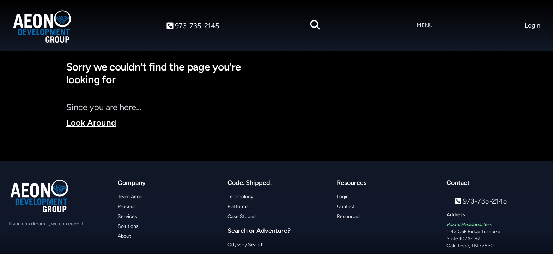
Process (127, 207)
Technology (240, 197)
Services (127, 216)
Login (343, 197)
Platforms (238, 207)
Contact (346, 207)
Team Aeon (130, 197)
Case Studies (242, 216)
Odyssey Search (245, 245)
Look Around (91, 122)
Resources (349, 216)
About (124, 236)
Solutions (128, 226)
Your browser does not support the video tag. (386, 108)
